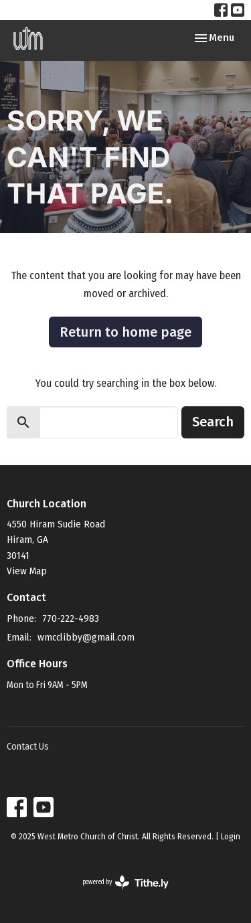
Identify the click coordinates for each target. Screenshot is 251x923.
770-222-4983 (70, 618)
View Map (27, 571)
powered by (125, 882)
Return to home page (125, 332)
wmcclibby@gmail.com (86, 637)
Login (230, 836)
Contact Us (28, 746)
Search (213, 422)
